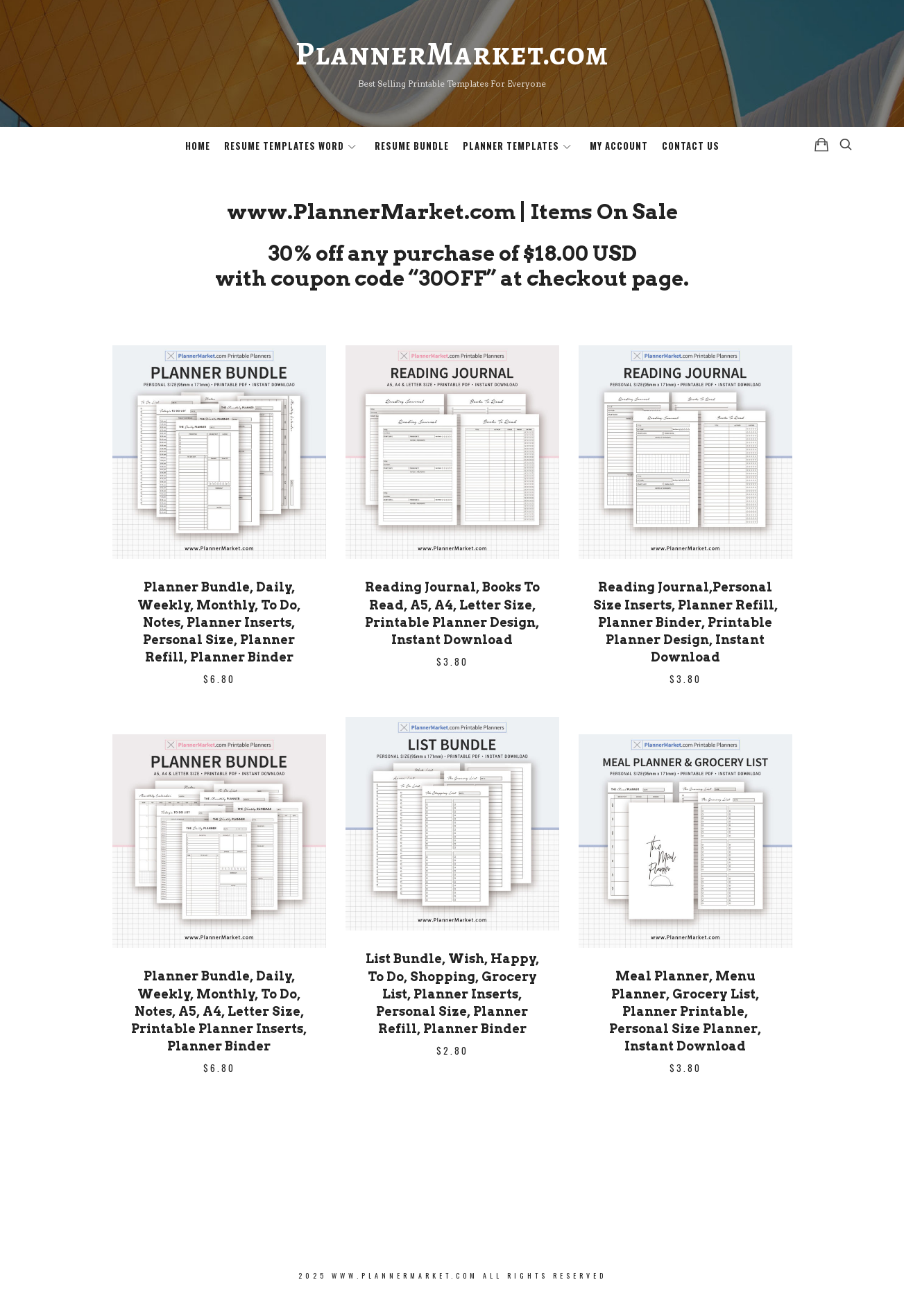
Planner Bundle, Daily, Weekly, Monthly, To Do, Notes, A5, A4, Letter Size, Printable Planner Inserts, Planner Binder (219, 1011)
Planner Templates (511, 146)
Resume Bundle (412, 146)
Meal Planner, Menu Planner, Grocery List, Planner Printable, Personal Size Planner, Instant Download (685, 1011)
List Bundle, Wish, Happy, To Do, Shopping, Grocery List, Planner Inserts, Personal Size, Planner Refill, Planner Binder (452, 993)
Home (197, 146)
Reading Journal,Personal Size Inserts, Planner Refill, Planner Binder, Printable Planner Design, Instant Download (685, 622)
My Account (619, 146)
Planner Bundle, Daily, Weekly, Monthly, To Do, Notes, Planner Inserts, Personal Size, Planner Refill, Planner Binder (218, 622)
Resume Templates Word (284, 146)
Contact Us (690, 146)
